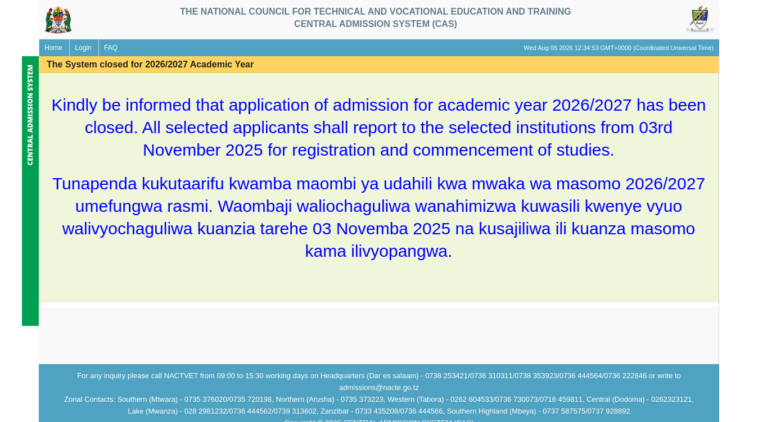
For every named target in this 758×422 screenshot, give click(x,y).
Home (53, 48)
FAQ (111, 48)
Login (83, 48)
